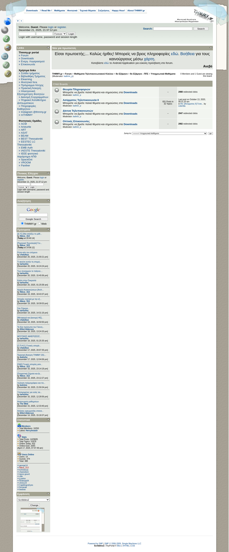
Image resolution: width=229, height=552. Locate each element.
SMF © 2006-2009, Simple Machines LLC (123, 543)
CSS (133, 546)
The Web (24, 404)
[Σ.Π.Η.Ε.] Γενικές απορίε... (29, 346)
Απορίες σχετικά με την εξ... (29, 299)
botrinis (23, 385)
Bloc (119, 546)
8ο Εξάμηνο (122, 74)
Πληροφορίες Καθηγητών (26, 107)
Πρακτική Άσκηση (31, 88)
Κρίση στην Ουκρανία (26, 280)
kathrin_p (68, 76)
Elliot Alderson (27, 329)
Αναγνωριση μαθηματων (28, 402)
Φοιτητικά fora (29, 82)
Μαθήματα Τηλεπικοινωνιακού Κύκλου (93, 74)
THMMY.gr (57, 74)
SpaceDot (26, 159)
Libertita (182, 106)
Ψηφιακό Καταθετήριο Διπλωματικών (31, 101)
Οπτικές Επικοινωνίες (76, 121)
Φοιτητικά (72, 10)
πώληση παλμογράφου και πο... (31, 383)
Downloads (32, 10)
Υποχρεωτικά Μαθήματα (163, 74)
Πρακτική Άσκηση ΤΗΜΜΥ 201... (31, 355)
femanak (23, 487)
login (51, 27)
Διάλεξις (24, 357)
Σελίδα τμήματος (30, 73)
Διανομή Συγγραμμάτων (34, 97)
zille (21, 476)
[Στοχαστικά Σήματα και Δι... (29, 374)
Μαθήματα (59, 10)
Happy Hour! (118, 10)
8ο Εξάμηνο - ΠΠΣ (139, 74)
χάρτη (149, 59)
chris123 (23, 483)
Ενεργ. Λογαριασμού (33, 61)
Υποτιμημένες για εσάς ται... (29, 392)
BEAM (24, 135)
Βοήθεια (187, 54)
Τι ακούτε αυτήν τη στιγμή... (29, 262)
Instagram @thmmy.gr (33, 111)
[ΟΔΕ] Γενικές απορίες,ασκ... (29, 364)
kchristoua (23, 470)
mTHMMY (27, 114)
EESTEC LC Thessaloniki (26, 143)
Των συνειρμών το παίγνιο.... (30, 271)
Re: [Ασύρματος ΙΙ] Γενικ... (191, 104)
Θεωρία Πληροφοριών (76, 89)
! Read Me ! (46, 10)
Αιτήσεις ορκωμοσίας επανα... (30, 411)
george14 (23, 465)
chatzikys (24, 255)
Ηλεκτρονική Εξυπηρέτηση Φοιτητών (30, 93)
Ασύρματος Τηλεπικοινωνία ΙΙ (81, 100)
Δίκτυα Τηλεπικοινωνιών (78, 110)
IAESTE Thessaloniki (33, 150)
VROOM (26, 162)
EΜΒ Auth (27, 147)
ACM (24, 123)
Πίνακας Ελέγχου (27, 173)
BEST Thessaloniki (32, 138)
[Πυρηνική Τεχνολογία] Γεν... (29, 243)
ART (23, 129)
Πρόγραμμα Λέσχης (32, 85)
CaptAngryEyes (26, 485)
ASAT (24, 132)
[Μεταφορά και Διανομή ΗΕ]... (30, 318)
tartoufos (24, 264)
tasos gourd (24, 474)
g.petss (22, 478)
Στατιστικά (23, 419)
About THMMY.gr (136, 10)
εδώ (174, 54)
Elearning (26, 79)
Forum (25, 55)
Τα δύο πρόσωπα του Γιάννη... (30, 327)
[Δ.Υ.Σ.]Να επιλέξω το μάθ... (29, 234)
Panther (25, 165)
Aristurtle (26, 126)
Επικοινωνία (28, 64)
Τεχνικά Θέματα (88, 10)
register (61, 27)
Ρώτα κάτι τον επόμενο (27, 252)
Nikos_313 (25, 236)
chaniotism (24, 472)
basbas (22, 489)
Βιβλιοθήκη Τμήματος (33, 76)
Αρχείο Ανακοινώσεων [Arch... (30, 290)
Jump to (127, 133)
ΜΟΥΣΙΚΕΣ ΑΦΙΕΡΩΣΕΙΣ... (29, 336)
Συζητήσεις (104, 10)
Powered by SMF (95, 543)
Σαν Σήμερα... (23, 308)
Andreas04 (24, 481)
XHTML (126, 546)
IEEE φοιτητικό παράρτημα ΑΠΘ (27, 155)
